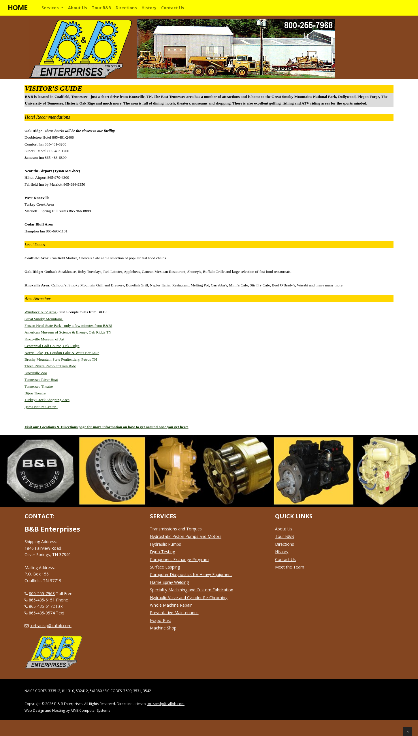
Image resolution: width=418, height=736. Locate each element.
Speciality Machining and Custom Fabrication (191, 589)
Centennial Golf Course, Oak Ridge (52, 346)
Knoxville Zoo (36, 373)
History (281, 551)
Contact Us (285, 559)
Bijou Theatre (35, 393)
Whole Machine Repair (171, 605)
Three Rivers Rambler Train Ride (50, 366)
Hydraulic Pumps (165, 544)
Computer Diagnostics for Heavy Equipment (191, 574)
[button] (52, 7)
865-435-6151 (42, 600)
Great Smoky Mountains (44, 319)
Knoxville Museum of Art (44, 339)
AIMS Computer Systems (90, 710)
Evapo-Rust (160, 620)
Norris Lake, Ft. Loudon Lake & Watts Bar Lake (62, 353)
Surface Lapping (165, 567)
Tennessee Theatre (39, 386)
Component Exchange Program (179, 559)
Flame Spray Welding (169, 582)
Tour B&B (284, 536)
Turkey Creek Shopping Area (47, 400)
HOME (17, 7)
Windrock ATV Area (41, 312)
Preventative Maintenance (174, 612)
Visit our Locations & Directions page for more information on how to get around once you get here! (107, 427)
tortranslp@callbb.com (50, 625)
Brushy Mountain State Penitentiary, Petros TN (61, 359)
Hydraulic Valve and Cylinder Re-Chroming (188, 597)
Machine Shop (163, 628)
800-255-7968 (42, 593)
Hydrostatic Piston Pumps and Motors (185, 536)
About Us (283, 529)
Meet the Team (289, 567)
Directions (284, 544)
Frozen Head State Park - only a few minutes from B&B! (68, 325)
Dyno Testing (162, 551)
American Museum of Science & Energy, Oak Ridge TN (68, 332)
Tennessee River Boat (41, 379)
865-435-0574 (42, 613)
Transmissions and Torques (176, 529)
